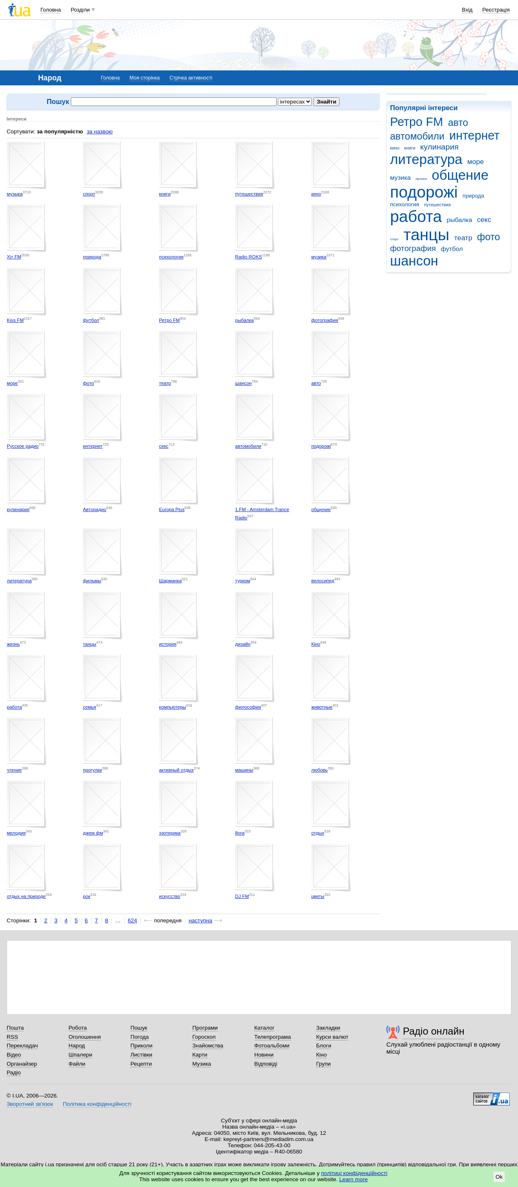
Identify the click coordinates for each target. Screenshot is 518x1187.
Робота (77, 1028)
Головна (51, 10)
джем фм (93, 832)
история (167, 644)
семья (89, 706)
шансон (414, 260)
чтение (14, 769)
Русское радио (23, 446)
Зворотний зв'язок (30, 1104)
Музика (201, 1064)
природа (473, 196)
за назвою (100, 131)
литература (426, 159)
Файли (76, 1064)
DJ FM (242, 896)
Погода (139, 1037)
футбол (452, 248)
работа (416, 216)
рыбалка (459, 219)
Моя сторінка (145, 78)
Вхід (467, 10)
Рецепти (141, 1064)
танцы (427, 235)
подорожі (424, 192)
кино (395, 147)
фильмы (92, 580)
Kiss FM (15, 320)
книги (409, 147)
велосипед (322, 580)
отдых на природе (26, 896)
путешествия (437, 204)
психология (404, 204)
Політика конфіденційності (97, 1104)
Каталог (264, 1028)
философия (248, 706)
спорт (394, 239)
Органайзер (22, 1064)
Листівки (141, 1055)
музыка (421, 179)
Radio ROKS (248, 256)
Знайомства (207, 1045)
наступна (200, 920)
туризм (242, 580)
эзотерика (170, 832)
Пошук (138, 1028)
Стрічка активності (190, 78)
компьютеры (172, 706)
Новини (264, 1055)
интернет (474, 135)
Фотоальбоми (271, 1045)
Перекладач (22, 1045)
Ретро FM (416, 121)
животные (322, 706)
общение (460, 175)
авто (458, 122)
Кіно (315, 644)
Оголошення (84, 1037)
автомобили (417, 136)
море (475, 162)
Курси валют (332, 1037)
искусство (169, 896)
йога (240, 832)
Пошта (15, 1028)
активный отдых (176, 769)
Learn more (353, 1179)
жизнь (13, 644)
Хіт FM (14, 256)
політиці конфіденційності (354, 1173)
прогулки (92, 769)
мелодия (16, 832)
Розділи (80, 10)
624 (132, 920)
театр (463, 238)
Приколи (141, 1045)
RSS (12, 1037)
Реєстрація (496, 10)
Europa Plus (171, 509)
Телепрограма (272, 1037)
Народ (76, 1045)
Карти (199, 1055)
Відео (14, 1055)
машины (244, 769)
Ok (499, 1177)
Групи (323, 1064)
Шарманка (170, 580)
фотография (413, 248)
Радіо (14, 1072)
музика (400, 177)
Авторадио (94, 509)
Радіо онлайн (434, 1031)
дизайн (243, 644)
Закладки (328, 1028)
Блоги (323, 1045)
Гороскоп (203, 1037)
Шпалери (80, 1055)
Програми (204, 1028)
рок (86, 896)
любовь (319, 769)
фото (488, 237)
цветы (318, 896)
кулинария (439, 146)
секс (484, 220)
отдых (317, 832)
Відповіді (265, 1064)
